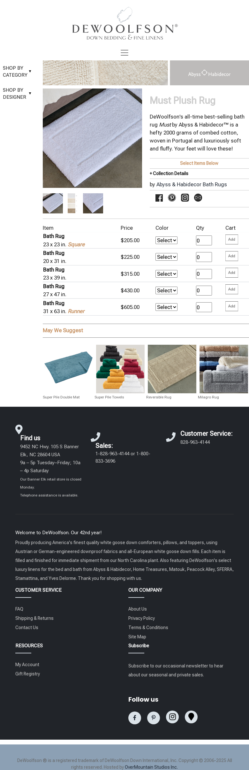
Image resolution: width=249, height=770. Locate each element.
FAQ (19, 609)
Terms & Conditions (148, 627)
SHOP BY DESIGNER (19, 93)
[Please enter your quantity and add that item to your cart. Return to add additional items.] (231, 239)
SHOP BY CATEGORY (19, 71)
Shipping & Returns (34, 618)
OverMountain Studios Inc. (151, 767)
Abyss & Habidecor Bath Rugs (191, 184)
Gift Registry (27, 673)
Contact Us (26, 627)
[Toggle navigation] (124, 53)
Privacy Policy (141, 618)
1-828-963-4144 (112, 454)
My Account (27, 664)
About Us (137, 609)
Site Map (137, 636)
